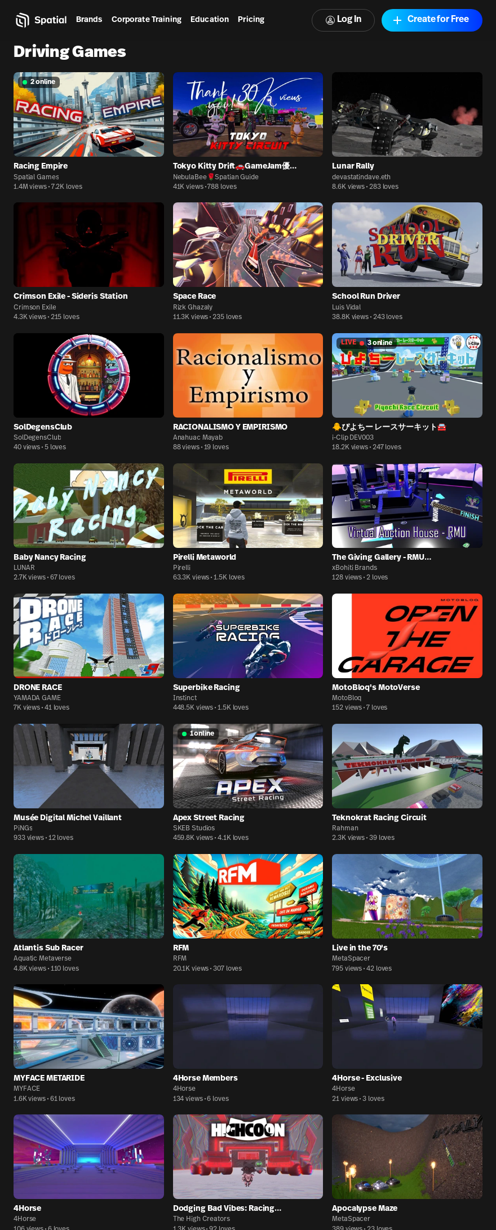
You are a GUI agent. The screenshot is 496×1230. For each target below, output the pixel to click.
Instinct (185, 698)
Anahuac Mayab (198, 438)
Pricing (251, 20)
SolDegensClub (37, 438)
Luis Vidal (346, 307)
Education (210, 20)
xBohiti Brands (354, 568)
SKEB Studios (194, 828)
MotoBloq (346, 698)
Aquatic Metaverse (43, 958)
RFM (180, 958)
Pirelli (182, 568)
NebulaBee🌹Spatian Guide (216, 177)
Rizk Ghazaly (193, 307)
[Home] (40, 20)
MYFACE (27, 1089)
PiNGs (23, 828)
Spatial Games (36, 177)
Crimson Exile (35, 307)
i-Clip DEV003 (352, 438)
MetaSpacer (351, 958)
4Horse (184, 1089)
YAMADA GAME (37, 698)
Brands (89, 20)
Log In (343, 20)
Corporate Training (147, 20)
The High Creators (201, 1219)
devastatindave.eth (361, 177)
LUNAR (24, 568)
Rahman (345, 828)
